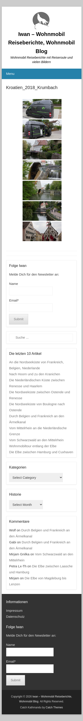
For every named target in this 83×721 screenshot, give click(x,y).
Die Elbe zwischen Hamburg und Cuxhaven (41, 452)
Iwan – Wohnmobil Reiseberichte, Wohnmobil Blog (41, 42)
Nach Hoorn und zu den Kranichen (34, 374)
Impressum (14, 610)
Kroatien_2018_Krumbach (32, 87)
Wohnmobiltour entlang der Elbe (32, 446)
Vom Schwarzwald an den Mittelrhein (36, 440)
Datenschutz (15, 616)
